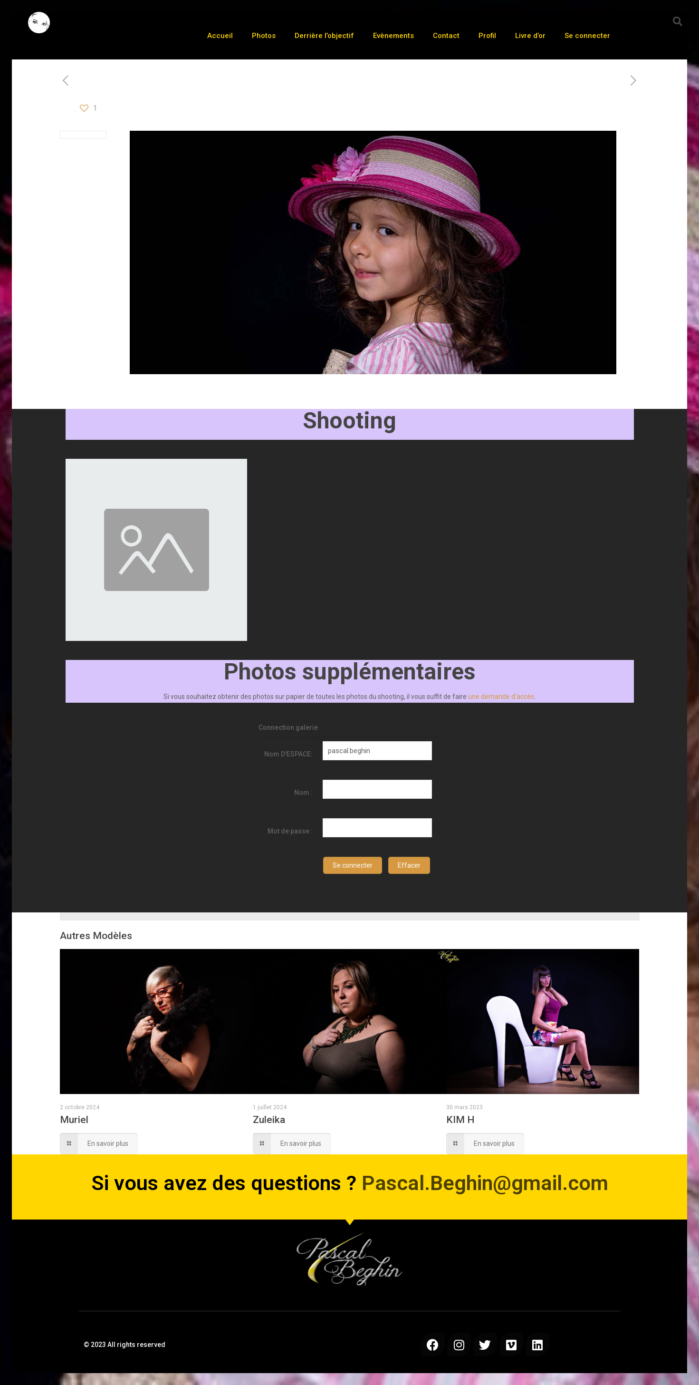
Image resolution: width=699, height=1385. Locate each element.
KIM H (460, 1119)
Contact (446, 35)
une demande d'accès (501, 696)
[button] (677, 21)
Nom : (303, 792)
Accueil (220, 35)
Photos (264, 35)
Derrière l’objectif (324, 35)
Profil (487, 35)
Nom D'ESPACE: (288, 754)
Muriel (74, 1119)
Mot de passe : (290, 831)
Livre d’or (530, 35)
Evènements (393, 35)
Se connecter (587, 35)
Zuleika (269, 1119)
